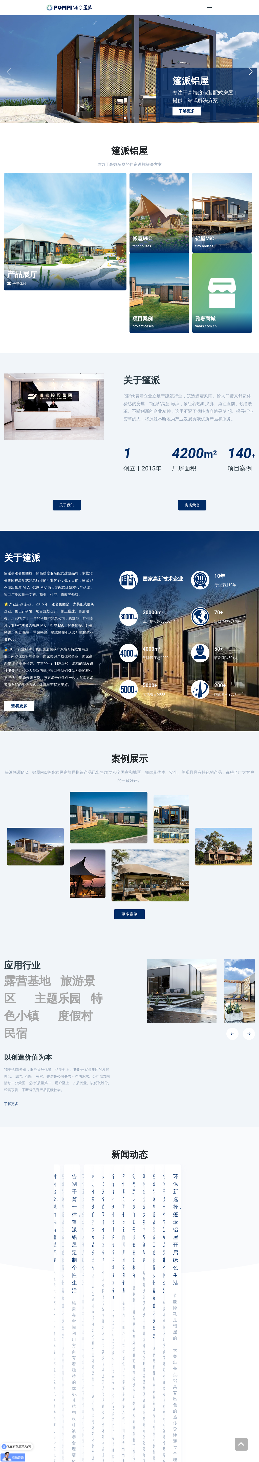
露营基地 (27, 981)
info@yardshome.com (121, 1396)
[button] (250, 72)
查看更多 (19, 705)
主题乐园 (57, 998)
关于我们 (66, 505)
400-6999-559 (133, 1381)
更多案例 (129, 914)
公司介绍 (219, 1362)
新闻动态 (219, 1382)
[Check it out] (129, 1422)
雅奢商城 (167, 1382)
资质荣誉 (192, 505)
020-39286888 (133, 1362)
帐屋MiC (167, 1362)
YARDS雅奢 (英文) (96, 1440)
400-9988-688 (133, 1372)
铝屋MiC (167, 1372)
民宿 (15, 1033)
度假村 (75, 1016)
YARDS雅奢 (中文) (61, 1440)
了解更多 (187, 111)
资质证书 (219, 1372)
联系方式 (219, 1393)
